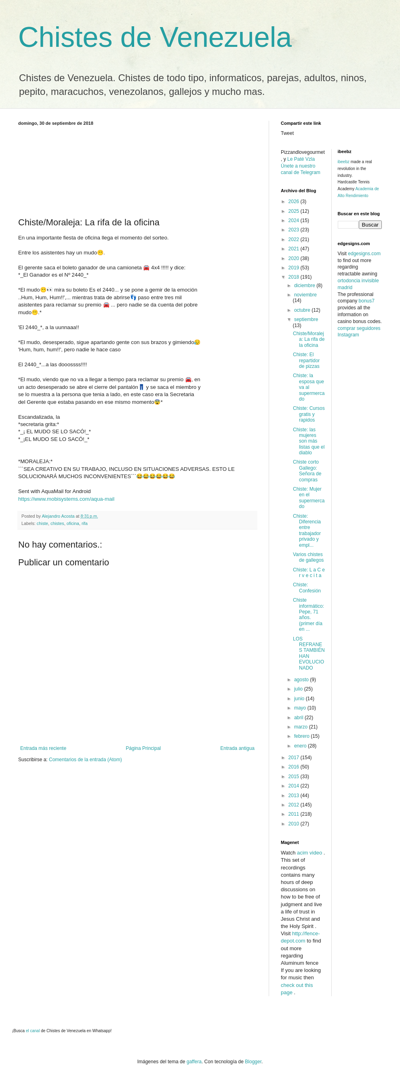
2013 (294, 795)
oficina (73, 523)
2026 (294, 201)
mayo (300, 708)
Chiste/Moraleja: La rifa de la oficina (308, 339)
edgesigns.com (364, 253)
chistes (57, 523)
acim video (309, 853)
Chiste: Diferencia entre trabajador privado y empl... (307, 530)
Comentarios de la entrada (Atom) (85, 759)
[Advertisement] (137, 170)
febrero (302, 736)
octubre (303, 310)
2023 (294, 230)
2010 (294, 824)
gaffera (194, 1061)
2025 (294, 211)
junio (300, 698)
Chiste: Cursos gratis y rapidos (309, 414)
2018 (294, 277)
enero (301, 746)
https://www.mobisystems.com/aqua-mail (66, 499)
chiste (42, 523)
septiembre (306, 319)
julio (299, 689)
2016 (294, 767)
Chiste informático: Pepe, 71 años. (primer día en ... (308, 614)
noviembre (305, 295)
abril (299, 717)
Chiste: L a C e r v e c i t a (309, 572)
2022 (294, 239)
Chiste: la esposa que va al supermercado (308, 387)
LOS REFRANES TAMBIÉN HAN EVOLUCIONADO (309, 653)
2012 (294, 805)
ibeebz (343, 162)
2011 (294, 814)
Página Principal (143, 748)
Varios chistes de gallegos (308, 557)
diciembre (305, 285)
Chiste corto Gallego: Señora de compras (307, 470)
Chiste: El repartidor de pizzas (306, 360)
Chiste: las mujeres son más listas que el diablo (308, 441)
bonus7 (367, 301)
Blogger (253, 1061)
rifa (85, 523)
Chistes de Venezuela (155, 37)
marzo (301, 727)
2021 (294, 249)
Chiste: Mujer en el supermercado (308, 497)
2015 (294, 776)
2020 (294, 258)
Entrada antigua (237, 748)
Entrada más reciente (43, 748)
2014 (294, 786)
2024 (294, 220)
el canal (33, 1031)
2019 (294, 268)
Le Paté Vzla (301, 159)
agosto (302, 679)
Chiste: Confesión (307, 587)
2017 (294, 757)
